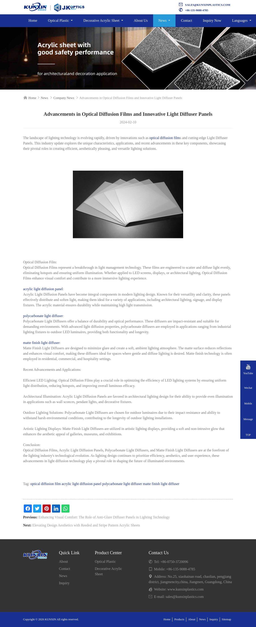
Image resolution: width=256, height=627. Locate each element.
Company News (63, 98)
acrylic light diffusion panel (43, 289)
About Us (141, 20)
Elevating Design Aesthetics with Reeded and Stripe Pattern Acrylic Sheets (86, 525)
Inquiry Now (212, 20)
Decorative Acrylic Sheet (101, 20)
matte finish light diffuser (41, 343)
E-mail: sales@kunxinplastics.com (176, 597)
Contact (186, 20)
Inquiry (64, 583)
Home (32, 20)
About (63, 561)
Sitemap (226, 619)
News (162, 20)
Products (179, 619)
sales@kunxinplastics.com (207, 4)
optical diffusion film (164, 138)
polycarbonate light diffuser (43, 316)
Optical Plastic (59, 20)
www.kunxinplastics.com (185, 589)
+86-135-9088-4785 (196, 10)
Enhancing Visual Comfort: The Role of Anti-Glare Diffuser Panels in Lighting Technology (104, 517)
